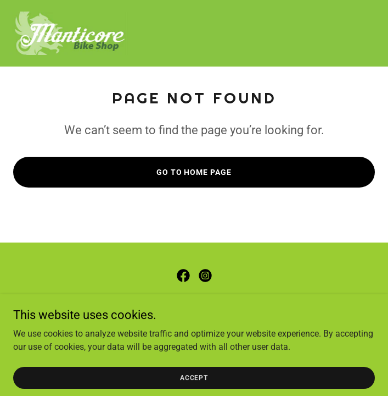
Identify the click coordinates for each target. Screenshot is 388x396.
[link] (70, 33)
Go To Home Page (194, 172)
